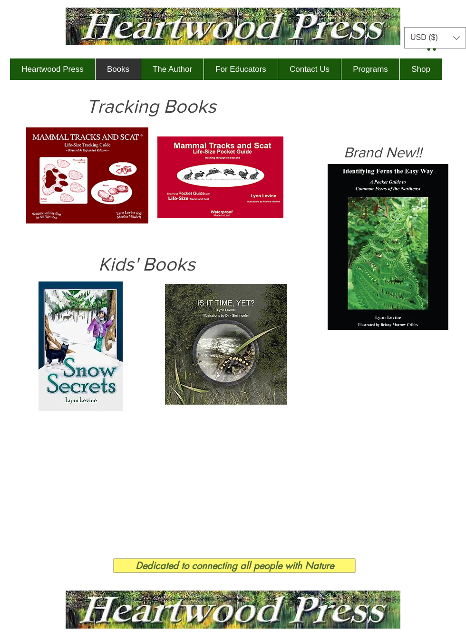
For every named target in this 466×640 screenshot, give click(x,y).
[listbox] (435, 37)
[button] (435, 37)
